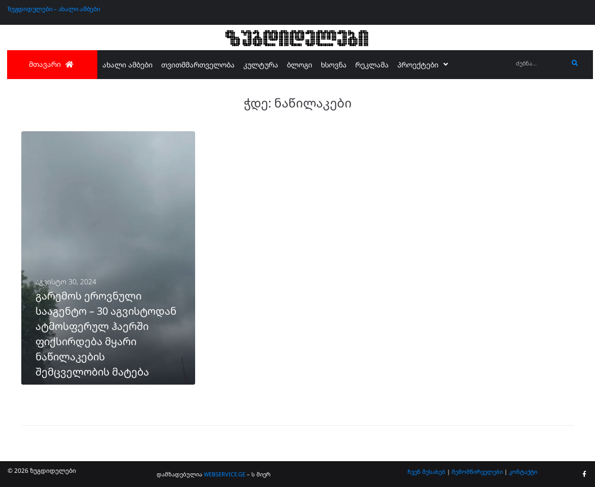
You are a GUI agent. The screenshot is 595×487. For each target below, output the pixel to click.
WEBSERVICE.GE (224, 474)
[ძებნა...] (539, 63)
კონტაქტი (523, 471)
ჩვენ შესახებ (426, 471)
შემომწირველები (477, 471)
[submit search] (575, 63)
